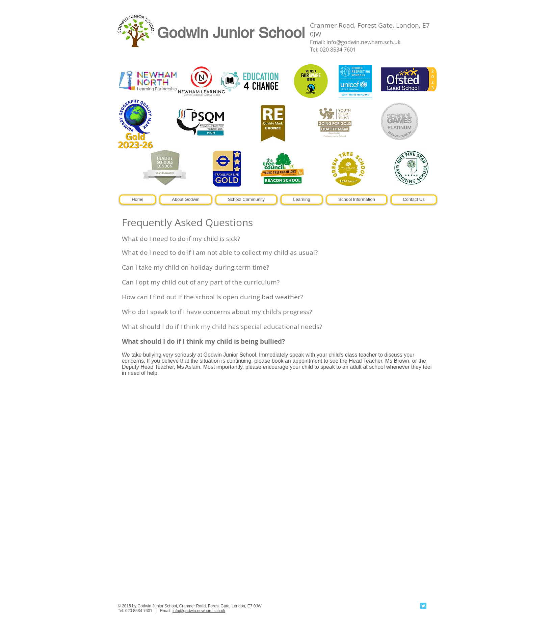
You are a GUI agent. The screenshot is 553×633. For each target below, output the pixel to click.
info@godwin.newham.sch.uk (363, 42)
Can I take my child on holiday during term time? (195, 267)
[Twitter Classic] (423, 606)
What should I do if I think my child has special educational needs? (222, 326)
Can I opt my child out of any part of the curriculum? (201, 282)
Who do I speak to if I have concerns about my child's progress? (217, 311)
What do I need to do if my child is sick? (181, 238)
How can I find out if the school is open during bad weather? (212, 297)
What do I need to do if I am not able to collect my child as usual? (220, 252)
